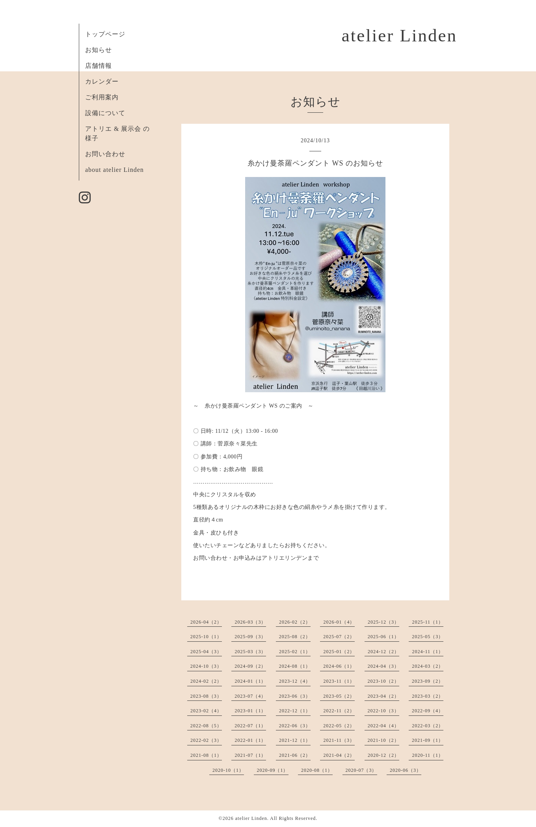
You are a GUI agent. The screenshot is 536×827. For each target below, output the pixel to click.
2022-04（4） (383, 725)
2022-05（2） (339, 725)
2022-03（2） (427, 725)
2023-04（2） (383, 696)
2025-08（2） (295, 636)
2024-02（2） (206, 681)
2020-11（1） (427, 755)
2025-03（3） (250, 651)
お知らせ (98, 50)
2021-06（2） (295, 755)
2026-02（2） (295, 622)
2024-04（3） (383, 666)
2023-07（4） (250, 696)
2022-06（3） (295, 725)
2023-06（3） (295, 696)
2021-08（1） (206, 755)
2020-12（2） (383, 755)
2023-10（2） (383, 681)
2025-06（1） (383, 636)
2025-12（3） (383, 622)
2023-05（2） (339, 696)
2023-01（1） (250, 710)
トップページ (105, 34)
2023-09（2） (427, 681)
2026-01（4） (339, 622)
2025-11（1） (427, 622)
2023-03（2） (427, 696)
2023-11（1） (339, 681)
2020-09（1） (272, 770)
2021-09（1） (427, 740)
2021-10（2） (383, 740)
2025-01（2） (339, 651)
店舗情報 (98, 65)
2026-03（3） (250, 622)
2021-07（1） (250, 755)
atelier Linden (399, 35)
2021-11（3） (339, 740)
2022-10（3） (383, 710)
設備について (105, 113)
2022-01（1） (250, 740)
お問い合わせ (105, 154)
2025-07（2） (339, 636)
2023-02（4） (206, 710)
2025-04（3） (206, 651)
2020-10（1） (228, 770)
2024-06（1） (339, 666)
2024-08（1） (295, 666)
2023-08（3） (206, 696)
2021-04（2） (339, 755)
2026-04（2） (206, 622)
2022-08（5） (206, 725)
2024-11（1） (427, 651)
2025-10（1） (206, 636)
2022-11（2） (339, 710)
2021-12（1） (295, 740)
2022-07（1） (250, 725)
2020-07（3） (361, 770)
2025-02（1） (295, 651)
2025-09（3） (250, 636)
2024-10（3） (206, 666)
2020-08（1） (317, 770)
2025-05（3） (427, 636)
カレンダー (102, 81)
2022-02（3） (206, 740)
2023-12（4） (295, 681)
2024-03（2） (427, 666)
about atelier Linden (114, 169)
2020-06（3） (405, 770)
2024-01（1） (250, 681)
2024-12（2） (383, 651)
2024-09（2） (250, 666)
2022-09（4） (427, 710)
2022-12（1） (295, 710)
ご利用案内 (102, 97)
